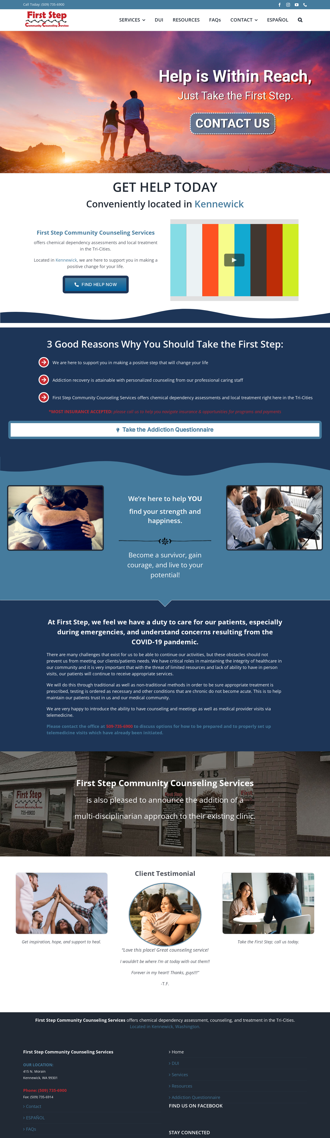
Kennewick (219, 203)
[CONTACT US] (96, 284)
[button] (300, 20)
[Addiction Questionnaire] (165, 430)
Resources (182, 1086)
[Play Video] (234, 260)
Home (178, 1052)
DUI (175, 1063)
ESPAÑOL (35, 1117)
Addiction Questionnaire (196, 1097)
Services (180, 1074)
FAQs (31, 1129)
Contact (33, 1106)
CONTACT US (232, 123)
